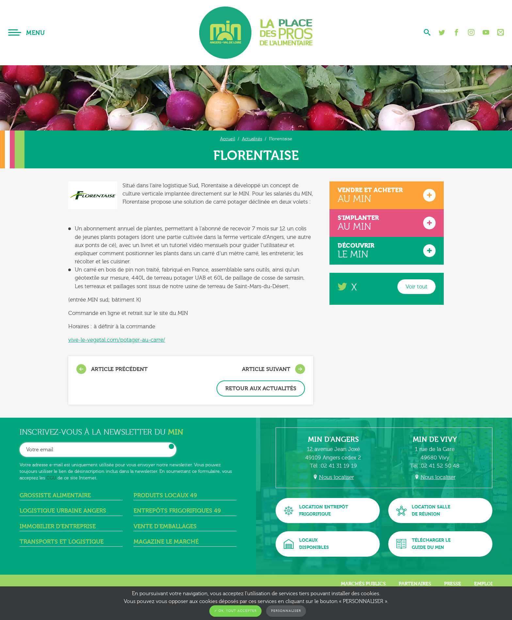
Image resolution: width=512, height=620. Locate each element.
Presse (452, 584)
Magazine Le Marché (166, 541)
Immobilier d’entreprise (58, 526)
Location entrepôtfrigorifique (316, 510)
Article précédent (112, 369)
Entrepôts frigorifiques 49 (177, 510)
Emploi (483, 584)
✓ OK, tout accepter (235, 611)
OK (171, 446)
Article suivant (273, 369)
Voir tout (416, 287)
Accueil (227, 139)
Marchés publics (363, 584)
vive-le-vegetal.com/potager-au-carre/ (116, 340)
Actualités (252, 139)
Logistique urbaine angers (63, 510)
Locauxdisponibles (306, 543)
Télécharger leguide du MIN (423, 543)
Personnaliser (286, 611)
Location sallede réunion (423, 510)
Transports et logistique (62, 541)
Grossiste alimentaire (55, 495)
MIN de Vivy (435, 439)
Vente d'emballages (165, 526)
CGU (51, 477)
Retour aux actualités (260, 388)
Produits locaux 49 (165, 495)
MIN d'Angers (333, 439)
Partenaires (415, 584)
